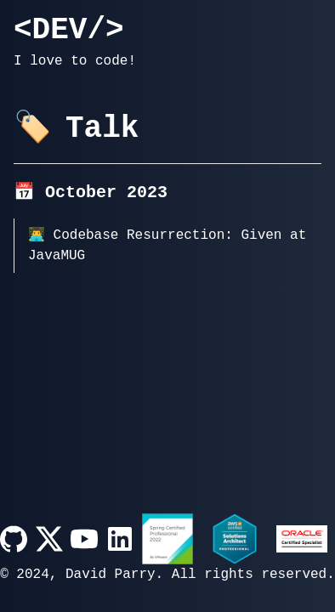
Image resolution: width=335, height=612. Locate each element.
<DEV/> (69, 31)
